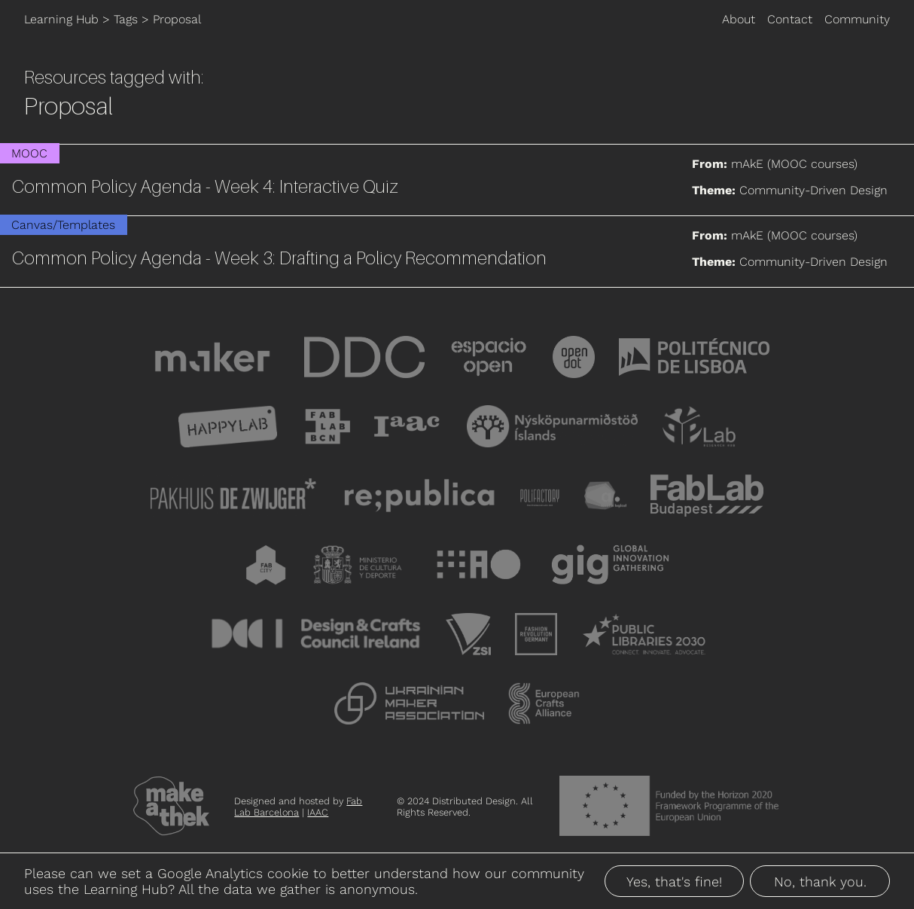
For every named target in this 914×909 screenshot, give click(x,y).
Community (857, 19)
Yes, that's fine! (674, 881)
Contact (789, 19)
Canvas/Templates (63, 225)
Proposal (177, 19)
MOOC (29, 153)
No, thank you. (820, 881)
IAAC (317, 812)
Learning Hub (61, 19)
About (738, 19)
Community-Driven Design (813, 190)
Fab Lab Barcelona (298, 806)
